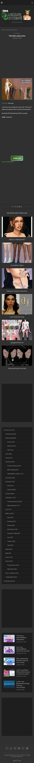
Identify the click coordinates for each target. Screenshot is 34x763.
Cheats (9, 458)
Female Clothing (14, 466)
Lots (8, 509)
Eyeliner (11, 525)
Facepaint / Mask (13, 533)
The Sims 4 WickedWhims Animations (21, 637)
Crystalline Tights (17, 265)
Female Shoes (13, 565)
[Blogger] (27, 748)
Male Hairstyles (13, 505)
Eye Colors (10, 477)
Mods (9, 549)
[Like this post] (13, 206)
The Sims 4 (5, 103)
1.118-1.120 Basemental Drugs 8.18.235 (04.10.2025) (22, 684)
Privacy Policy (19, 756)
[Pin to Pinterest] (19, 206)
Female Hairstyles (14, 501)
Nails (8, 553)
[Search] (32, 2)
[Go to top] (17, 760)
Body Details (11, 438)
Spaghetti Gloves (17, 342)
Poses (9, 557)
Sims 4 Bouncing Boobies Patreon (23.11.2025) (22, 660)
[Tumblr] (23, 748)
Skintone (11, 446)
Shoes (9, 561)
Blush (10, 517)
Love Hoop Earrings (17, 317)
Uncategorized (9, 581)
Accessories (11, 434)
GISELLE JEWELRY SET (17, 239)
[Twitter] (10, 748)
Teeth (10, 545)
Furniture (10, 493)
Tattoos (11, 541)
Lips (10, 537)
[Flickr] (19, 748)
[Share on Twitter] (17, 206)
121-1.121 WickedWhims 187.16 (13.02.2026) (22, 649)
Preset (11, 442)
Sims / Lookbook (12, 573)
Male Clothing (12, 469)
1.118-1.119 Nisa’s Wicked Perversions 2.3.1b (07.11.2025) (23, 672)
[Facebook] (6, 748)
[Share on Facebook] (15, 206)
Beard (10, 485)
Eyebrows (11, 489)
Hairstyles (11, 497)
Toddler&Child (11, 577)
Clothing (10, 462)
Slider (10, 450)
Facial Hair (10, 481)
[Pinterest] (15, 748)
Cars (9, 454)
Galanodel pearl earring (17, 368)
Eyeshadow (12, 529)
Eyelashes (11, 521)
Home (3, 30)
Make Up (10, 513)
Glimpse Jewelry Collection (17, 291)
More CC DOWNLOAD (8, 162)
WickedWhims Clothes (15, 473)
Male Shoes (12, 569)
